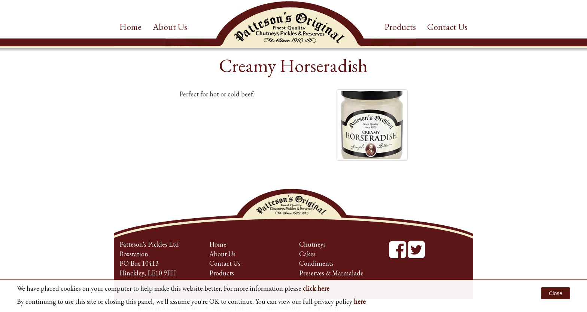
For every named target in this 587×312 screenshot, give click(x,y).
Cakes (307, 254)
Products (400, 27)
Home (130, 27)
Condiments (316, 263)
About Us (170, 27)
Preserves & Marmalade (331, 273)
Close (555, 293)
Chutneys (312, 244)
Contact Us (447, 27)
